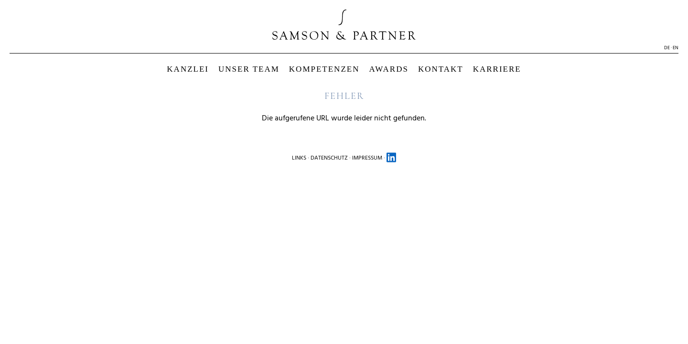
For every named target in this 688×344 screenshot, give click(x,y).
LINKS (299, 157)
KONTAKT (440, 69)
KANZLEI (188, 69)
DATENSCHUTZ (329, 157)
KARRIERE (497, 69)
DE (667, 48)
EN (675, 48)
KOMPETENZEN (324, 69)
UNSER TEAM (249, 69)
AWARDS (388, 69)
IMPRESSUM (367, 157)
